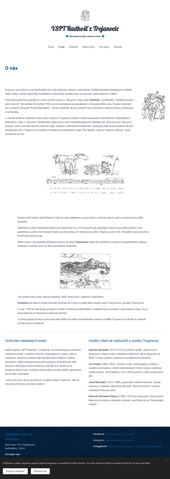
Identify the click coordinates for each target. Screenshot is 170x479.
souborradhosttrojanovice (120, 440)
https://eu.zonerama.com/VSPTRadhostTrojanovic (135, 446)
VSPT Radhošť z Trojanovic (120, 433)
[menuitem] (53, 47)
